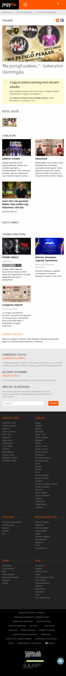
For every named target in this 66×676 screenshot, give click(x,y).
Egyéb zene (7, 440)
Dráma (38, 443)
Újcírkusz (39, 490)
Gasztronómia (8, 525)
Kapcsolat (33, 626)
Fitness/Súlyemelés (10, 577)
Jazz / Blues (7, 446)
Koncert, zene (10, 418)
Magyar (50, 643)
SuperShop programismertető (25, 634)
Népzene (6, 429)
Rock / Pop (7, 434)
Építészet (39, 542)
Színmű (38, 466)
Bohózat (38, 469)
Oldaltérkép (45, 634)
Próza (37, 463)
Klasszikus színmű (43, 458)
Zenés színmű (41, 446)
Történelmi (39, 525)
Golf (4, 571)
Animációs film (41, 571)
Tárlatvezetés (41, 531)
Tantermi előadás (42, 495)
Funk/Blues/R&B (9, 461)
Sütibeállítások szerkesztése (29, 643)
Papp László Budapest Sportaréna (44, 265)
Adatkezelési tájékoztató (22, 621)
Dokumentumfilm (42, 583)
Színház (40, 418)
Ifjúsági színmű (41, 461)
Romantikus (40, 589)
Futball (5, 583)
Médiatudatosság (28, 630)
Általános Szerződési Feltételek (31, 613)
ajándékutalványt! (14, 358)
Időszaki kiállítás (42, 522)
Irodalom (39, 481)
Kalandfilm (39, 592)
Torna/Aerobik (8, 568)
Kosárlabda (7, 566)
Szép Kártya (49, 626)
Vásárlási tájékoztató (17, 626)
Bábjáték (39, 440)
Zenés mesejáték (42, 487)
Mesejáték (39, 432)
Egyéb (38, 423)
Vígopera (39, 507)
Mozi (38, 560)
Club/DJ (5, 449)
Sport (5, 560)
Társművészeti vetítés (44, 577)
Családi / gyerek (9, 426)
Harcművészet (8, 574)
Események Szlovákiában (46, 639)
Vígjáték (38, 426)
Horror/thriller (40, 580)
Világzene (6, 437)
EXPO (38, 545)
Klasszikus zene (9, 423)
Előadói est (40, 455)
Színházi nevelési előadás (46, 484)
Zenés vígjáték (41, 493)
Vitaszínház (40, 501)
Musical (38, 429)
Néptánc (38, 498)
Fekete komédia (42, 475)
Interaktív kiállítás (42, 537)
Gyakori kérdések (43, 621)
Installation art (41, 548)
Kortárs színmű (41, 449)
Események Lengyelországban (19, 639)
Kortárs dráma (41, 452)
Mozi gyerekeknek (43, 598)
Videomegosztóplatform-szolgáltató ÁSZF (31, 617)
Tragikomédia (41, 504)
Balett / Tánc (40, 434)
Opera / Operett (8, 432)
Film (4, 534)
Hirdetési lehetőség (47, 630)
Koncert (5, 528)
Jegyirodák (12, 630)
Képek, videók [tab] (10, 111)
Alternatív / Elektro (10, 458)
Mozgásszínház (41, 478)
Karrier (11, 643)
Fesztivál (8, 517)
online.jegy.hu (11, 375)
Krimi (37, 472)
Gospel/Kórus (8, 452)
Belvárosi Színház (9, 309)
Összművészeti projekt (11, 522)
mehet (53, 403)
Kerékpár (6, 580)
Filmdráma (39, 566)
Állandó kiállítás (41, 528)
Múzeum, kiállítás (46, 517)
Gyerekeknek (40, 539)
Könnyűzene (7, 443)
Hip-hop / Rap (8, 455)
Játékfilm (39, 586)
